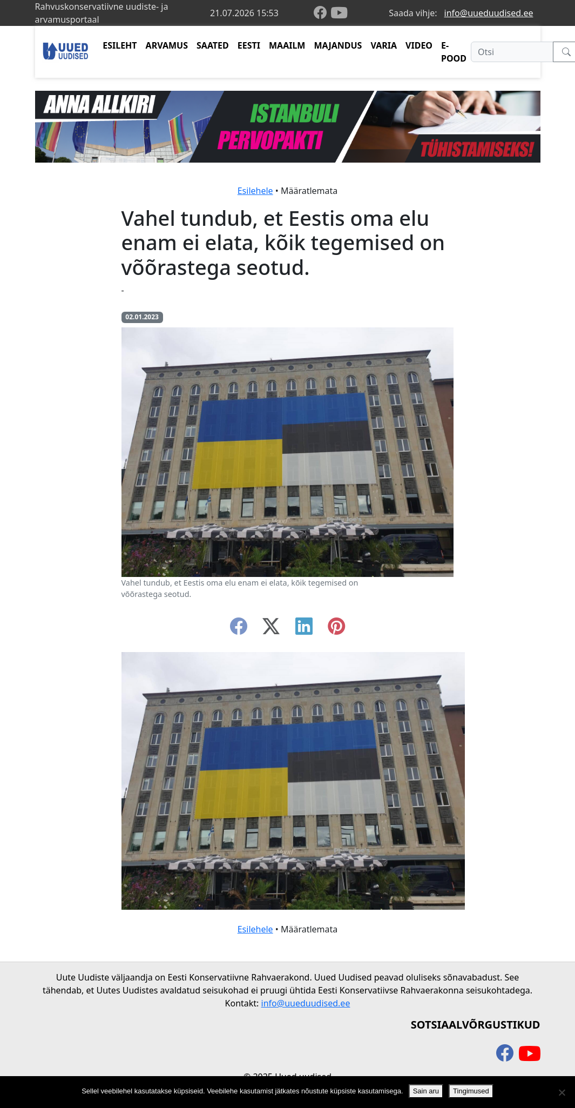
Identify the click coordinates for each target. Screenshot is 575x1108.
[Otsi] (512, 52)
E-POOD (453, 51)
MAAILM (287, 45)
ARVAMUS (167, 45)
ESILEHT (120, 45)
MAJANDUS (338, 45)
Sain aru (426, 1091)
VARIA (383, 45)
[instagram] (336, 629)
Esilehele (255, 191)
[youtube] (339, 13)
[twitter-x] (271, 629)
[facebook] (322, 13)
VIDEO (418, 45)
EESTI (249, 45)
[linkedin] (304, 629)
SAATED (213, 45)
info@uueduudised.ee (488, 13)
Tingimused (471, 1091)
